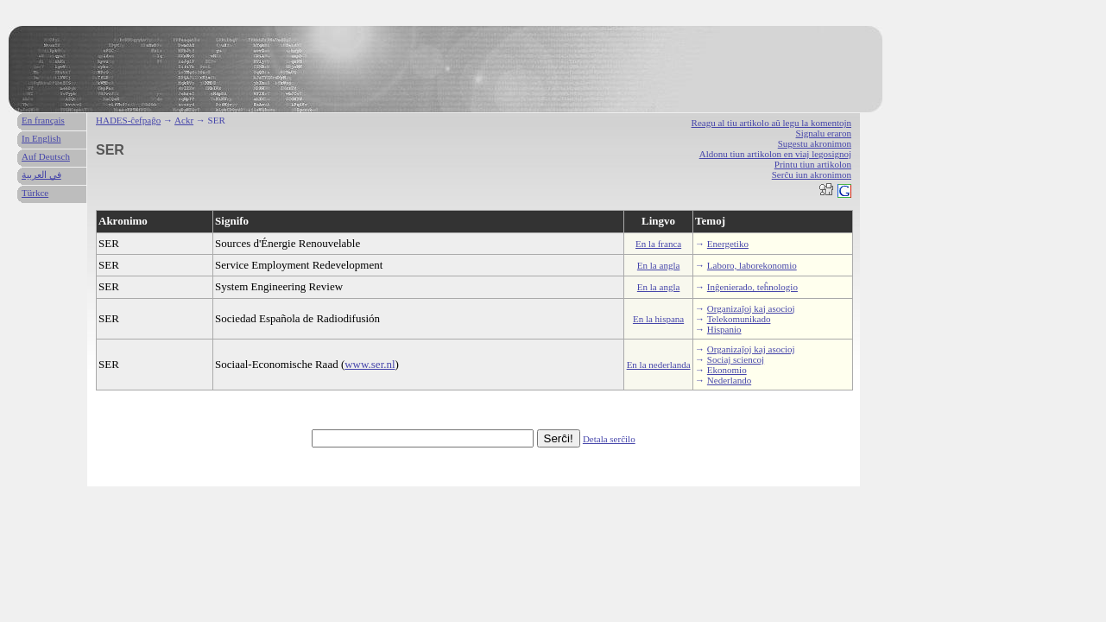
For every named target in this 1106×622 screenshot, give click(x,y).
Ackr (183, 120)
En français (43, 120)
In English (41, 138)
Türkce (35, 192)
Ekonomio (727, 370)
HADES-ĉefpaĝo (128, 120)
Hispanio (724, 329)
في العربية (41, 174)
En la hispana (658, 319)
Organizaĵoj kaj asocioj (751, 308)
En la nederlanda (659, 364)
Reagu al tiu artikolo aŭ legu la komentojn (771, 122)
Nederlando (729, 380)
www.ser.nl (369, 364)
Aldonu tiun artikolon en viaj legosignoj (775, 154)
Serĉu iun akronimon (811, 174)
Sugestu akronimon (814, 143)
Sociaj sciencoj (735, 359)
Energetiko (728, 243)
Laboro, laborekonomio (752, 265)
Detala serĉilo (609, 439)
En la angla (658, 265)
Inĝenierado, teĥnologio (752, 287)
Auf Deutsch (46, 156)
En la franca (658, 243)
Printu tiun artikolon (812, 164)
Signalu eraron (823, 133)
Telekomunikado (739, 319)
